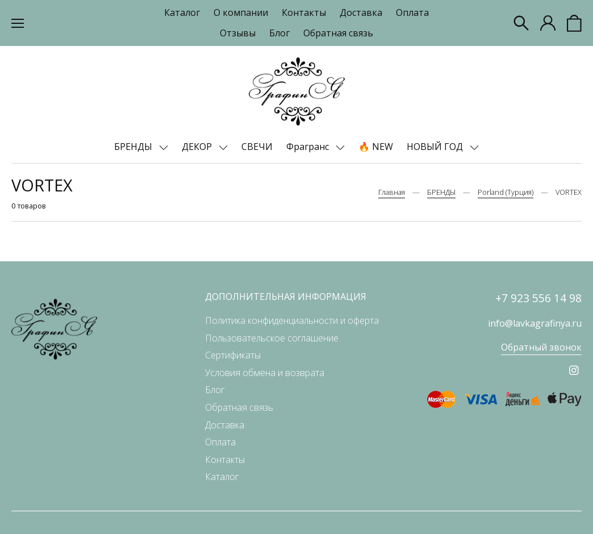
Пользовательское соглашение (272, 338)
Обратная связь (338, 33)
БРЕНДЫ (134, 146)
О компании (241, 12)
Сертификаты (233, 355)
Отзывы (238, 33)
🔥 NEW (375, 146)
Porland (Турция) (505, 192)
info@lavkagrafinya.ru (535, 323)
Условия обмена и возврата (264, 372)
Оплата (412, 12)
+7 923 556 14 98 (538, 298)
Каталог (182, 12)
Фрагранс (308, 146)
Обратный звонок (541, 347)
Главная (391, 192)
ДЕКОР (198, 146)
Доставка (361, 12)
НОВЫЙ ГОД (436, 146)
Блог (279, 33)
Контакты (304, 12)
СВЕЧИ (257, 146)
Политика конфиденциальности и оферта (292, 320)
